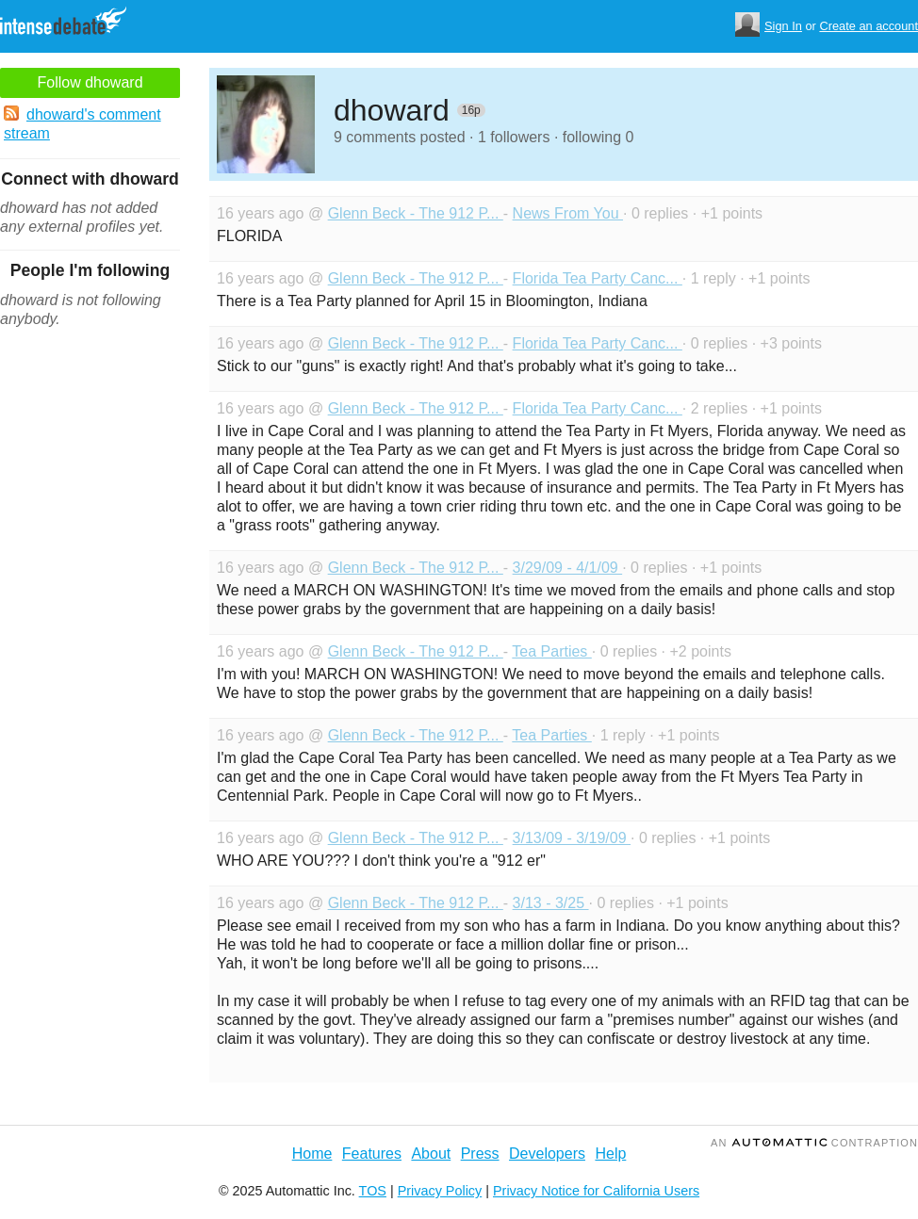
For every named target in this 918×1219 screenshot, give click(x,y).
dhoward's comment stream (82, 123)
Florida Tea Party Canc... (597, 278)
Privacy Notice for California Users (596, 1190)
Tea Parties (551, 651)
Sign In (783, 26)
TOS (372, 1190)
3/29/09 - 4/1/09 (568, 568)
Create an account (868, 26)
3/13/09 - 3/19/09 (572, 838)
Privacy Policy (440, 1190)
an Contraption (814, 1142)
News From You (568, 213)
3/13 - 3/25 (551, 903)
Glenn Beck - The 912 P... (415, 213)
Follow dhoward (89, 82)
